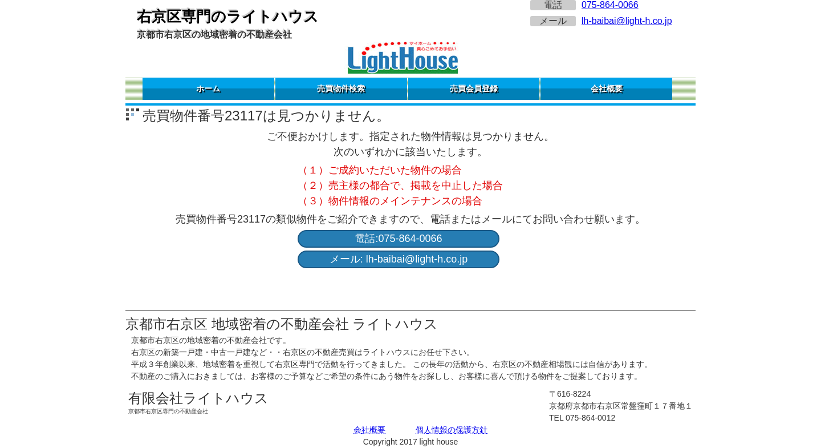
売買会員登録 (474, 88)
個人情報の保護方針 (451, 429)
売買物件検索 (341, 88)
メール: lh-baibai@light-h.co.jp (399, 259)
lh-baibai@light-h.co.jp (627, 21)
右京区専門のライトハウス (228, 16)
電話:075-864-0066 (398, 238)
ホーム (208, 88)
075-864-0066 (610, 5)
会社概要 (607, 88)
